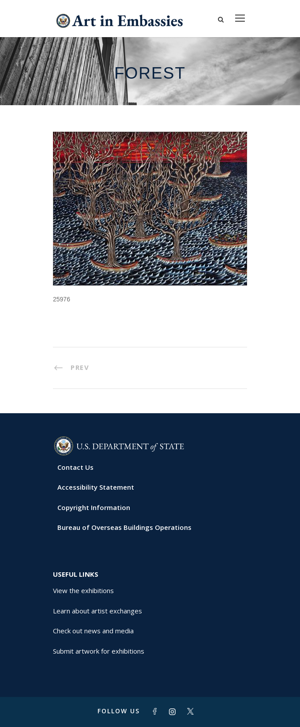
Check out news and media (93, 630)
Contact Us (75, 467)
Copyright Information (93, 507)
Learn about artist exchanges (97, 610)
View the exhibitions (83, 590)
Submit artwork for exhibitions (98, 651)
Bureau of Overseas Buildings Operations (124, 527)
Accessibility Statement (95, 487)
